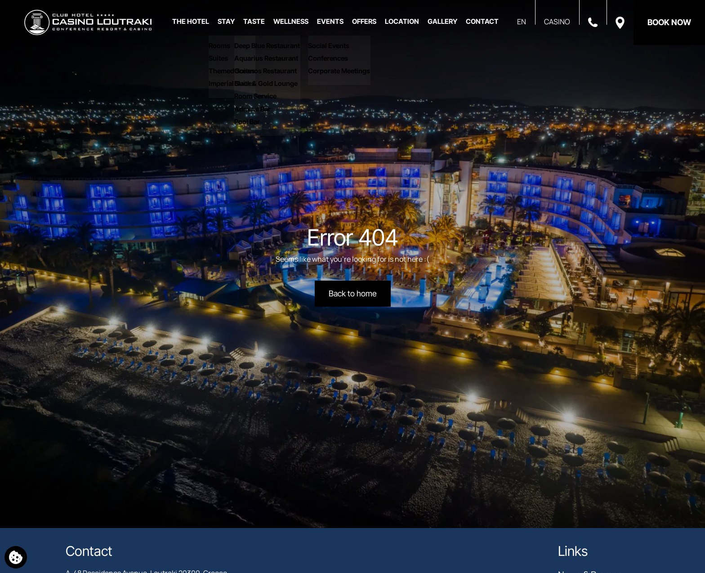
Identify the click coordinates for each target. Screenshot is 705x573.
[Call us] (593, 22)
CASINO (557, 22)
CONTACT (482, 21)
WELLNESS (290, 21)
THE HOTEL (190, 21)
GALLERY (442, 21)
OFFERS (364, 21)
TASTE (254, 21)
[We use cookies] (15, 557)
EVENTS (330, 21)
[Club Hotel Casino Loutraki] (87, 22)
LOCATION (402, 21)
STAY (226, 21)
